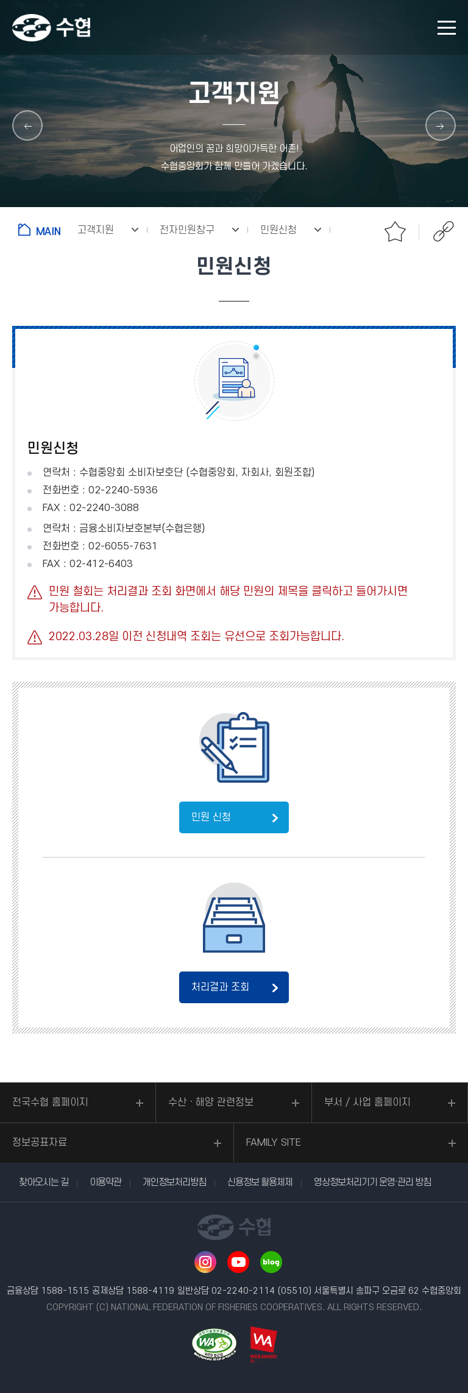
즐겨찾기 (394, 231)
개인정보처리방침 (174, 1182)
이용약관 (105, 1182)
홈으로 (41, 230)
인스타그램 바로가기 (205, 1262)
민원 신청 (211, 817)
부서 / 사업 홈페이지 (367, 1102)
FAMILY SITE (273, 1142)
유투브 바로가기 (238, 1262)
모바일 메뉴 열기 (447, 28)
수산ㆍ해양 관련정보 (211, 1102)
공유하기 (443, 231)
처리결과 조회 (220, 987)
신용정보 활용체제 (259, 1182)
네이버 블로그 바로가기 (271, 1262)
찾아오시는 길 (43, 1182)
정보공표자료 (39, 1142)
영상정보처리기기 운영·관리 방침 (372, 1182)
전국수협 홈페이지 (50, 1102)
